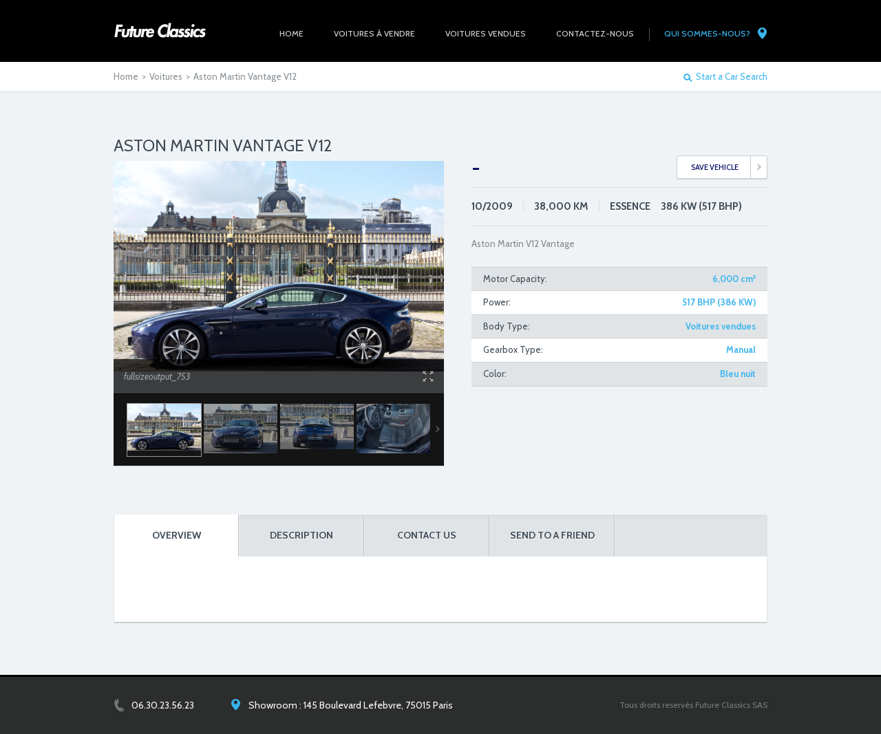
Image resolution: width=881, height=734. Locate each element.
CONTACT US (426, 535)
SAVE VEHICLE (715, 167)
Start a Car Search (731, 77)
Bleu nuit (738, 373)
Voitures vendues (721, 326)
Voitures (165, 76)
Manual (741, 349)
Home (126, 76)
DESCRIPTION (301, 535)
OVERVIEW (176, 535)
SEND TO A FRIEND (552, 535)
